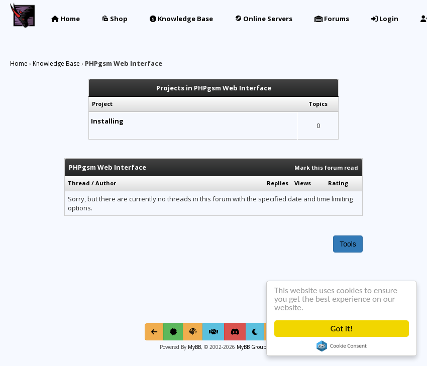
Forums (331, 18)
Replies (277, 183)
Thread (79, 183)
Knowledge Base (181, 18)
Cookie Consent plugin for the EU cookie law (341, 345)
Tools (348, 244)
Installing (107, 121)
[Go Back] (154, 331)
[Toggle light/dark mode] (255, 331)
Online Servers (263, 18)
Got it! (342, 328)
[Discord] (235, 331)
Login (384, 18)
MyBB (194, 346)
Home (65, 18)
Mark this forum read (326, 167)
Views (302, 183)
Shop (115, 18)
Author (105, 183)
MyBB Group (250, 346)
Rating (338, 183)
